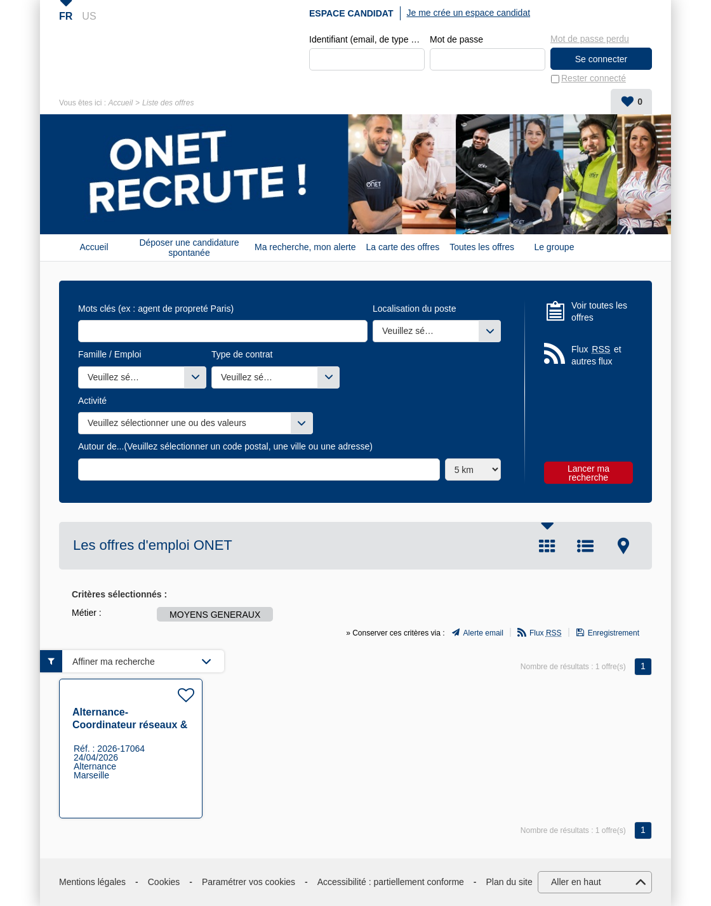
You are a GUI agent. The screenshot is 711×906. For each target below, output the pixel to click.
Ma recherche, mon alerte (305, 248)
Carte (623, 546)
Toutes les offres (481, 248)
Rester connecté (593, 79)
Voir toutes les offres (599, 311)
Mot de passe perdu (589, 39)
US (89, 16)
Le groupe (554, 248)
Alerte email (483, 633)
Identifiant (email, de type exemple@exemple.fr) (367, 39)
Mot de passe (456, 39)
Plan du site (509, 882)
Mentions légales (92, 882)
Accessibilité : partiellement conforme (390, 882)
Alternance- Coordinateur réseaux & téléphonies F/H (129, 725)
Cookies (164, 882)
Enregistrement (613, 633)
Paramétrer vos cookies (248, 882)
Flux (545, 633)
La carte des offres (403, 248)
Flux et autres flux (596, 355)
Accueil (120, 102)
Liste (585, 546)
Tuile (547, 546)
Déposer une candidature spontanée (189, 247)
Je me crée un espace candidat (469, 13)
